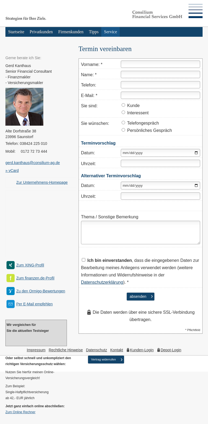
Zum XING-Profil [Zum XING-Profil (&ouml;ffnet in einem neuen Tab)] (30, 265)
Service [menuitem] (110, 31)
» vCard (12, 170)
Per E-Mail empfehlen (34, 304)
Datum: (88, 153)
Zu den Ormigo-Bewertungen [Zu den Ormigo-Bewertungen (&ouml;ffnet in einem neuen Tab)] (40, 291)
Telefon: (88, 85)
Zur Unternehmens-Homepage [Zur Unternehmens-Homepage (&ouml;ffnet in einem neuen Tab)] (42, 182)
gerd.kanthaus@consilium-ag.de (32, 163)
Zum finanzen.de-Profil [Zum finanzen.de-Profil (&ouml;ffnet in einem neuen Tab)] (35, 278)
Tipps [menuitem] (94, 31)
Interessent (135, 113)
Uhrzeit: (88, 163)
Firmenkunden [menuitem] (70, 31)
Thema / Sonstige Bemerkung (109, 217)
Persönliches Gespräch (147, 130)
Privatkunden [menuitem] (41, 31)
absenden (138, 296)
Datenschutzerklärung (102, 282)
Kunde (131, 105)
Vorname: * (91, 64)
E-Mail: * (89, 95)
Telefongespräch (140, 123)
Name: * (89, 74)
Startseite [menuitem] (16, 31)
